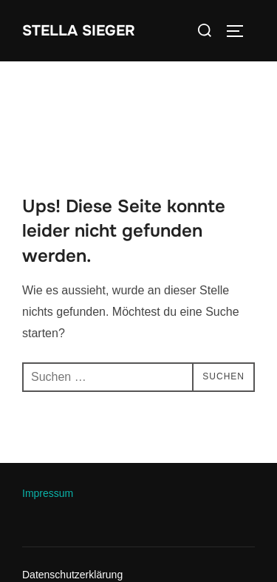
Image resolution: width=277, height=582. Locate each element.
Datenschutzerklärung (72, 575)
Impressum (47, 493)
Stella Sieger (78, 30)
